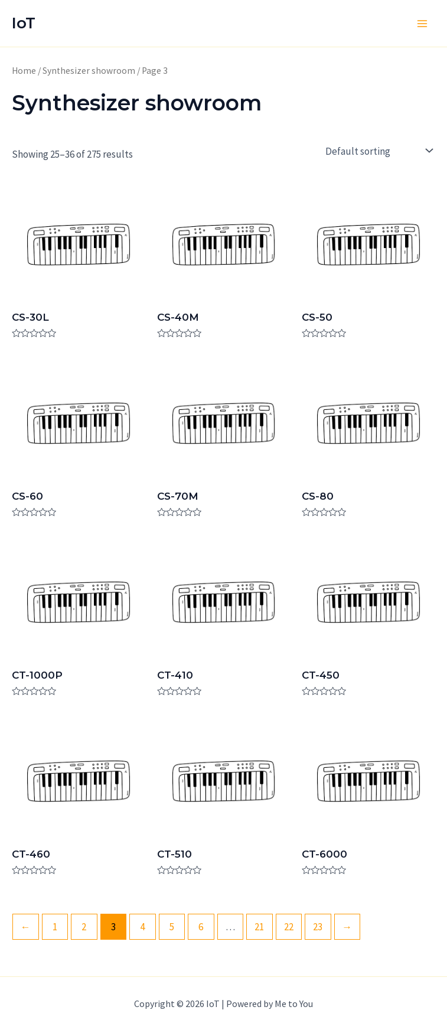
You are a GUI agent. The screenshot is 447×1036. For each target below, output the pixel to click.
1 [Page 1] (55, 926)
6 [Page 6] (200, 926)
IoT (23, 23)
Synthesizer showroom (89, 70)
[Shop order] (377, 151)
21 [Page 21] (259, 926)
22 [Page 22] (288, 926)
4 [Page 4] (142, 926)
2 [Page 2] (83, 926)
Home (24, 70)
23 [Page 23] (317, 926)
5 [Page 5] (171, 926)
